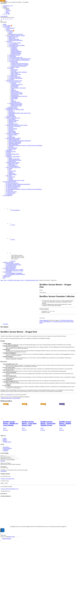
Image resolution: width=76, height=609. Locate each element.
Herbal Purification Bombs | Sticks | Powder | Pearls (19, 113)
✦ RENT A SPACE (7, 275)
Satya (12, 99)
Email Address (4, 458)
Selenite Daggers (12, 131)
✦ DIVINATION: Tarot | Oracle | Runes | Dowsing (16, 125)
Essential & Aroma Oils (13, 120)
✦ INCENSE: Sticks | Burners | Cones (14, 80)
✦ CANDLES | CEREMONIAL (12, 133)
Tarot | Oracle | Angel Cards (14, 126)
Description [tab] (5, 324)
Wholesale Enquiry (7, 441)
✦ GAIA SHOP (6, 26)
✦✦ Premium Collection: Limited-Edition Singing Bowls (18, 184)
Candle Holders (11, 137)
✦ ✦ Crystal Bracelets (13, 46)
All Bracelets (14, 47)
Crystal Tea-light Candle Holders (15, 40)
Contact (4, 438)
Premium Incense (14, 95)
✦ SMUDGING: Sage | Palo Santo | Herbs (15, 109)
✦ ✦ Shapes (11, 68)
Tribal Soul (13, 100)
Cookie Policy (6, 449)
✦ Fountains (8, 152)
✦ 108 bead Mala (12, 56)
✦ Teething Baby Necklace (14, 54)
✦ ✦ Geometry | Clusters (13, 67)
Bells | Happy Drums (12, 147)
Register (7, 9)
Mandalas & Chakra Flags (14, 158)
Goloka (12, 89)
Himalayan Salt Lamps (13, 36)
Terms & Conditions (7, 448)
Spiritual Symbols (12, 161)
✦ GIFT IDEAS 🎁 (10, 30)
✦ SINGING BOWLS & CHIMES (13, 138)
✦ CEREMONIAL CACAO (12, 108)
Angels (9, 157)
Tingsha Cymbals (12, 149)
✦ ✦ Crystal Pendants (13, 44)
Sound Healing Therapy (11, 265)
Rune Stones (11, 129)
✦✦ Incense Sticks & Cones (14, 81)
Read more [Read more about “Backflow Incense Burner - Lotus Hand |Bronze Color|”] (24, 430)
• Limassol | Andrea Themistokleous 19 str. (10, 488)
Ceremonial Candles (12, 134)
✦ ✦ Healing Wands (12, 75)
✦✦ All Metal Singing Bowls (12, 182)
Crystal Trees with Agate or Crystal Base (19, 64)
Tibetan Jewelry (11, 164)
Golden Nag (13, 90)
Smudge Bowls (11, 115)
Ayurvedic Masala (15, 85)
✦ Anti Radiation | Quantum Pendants (16, 45)
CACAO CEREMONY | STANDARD (14, 273)
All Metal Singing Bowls (13, 139)
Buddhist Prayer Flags (13, 163)
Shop (5, 280)
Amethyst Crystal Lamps (13, 39)
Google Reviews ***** (8, 5)
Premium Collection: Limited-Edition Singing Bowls (19, 140)
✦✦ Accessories (9, 190)
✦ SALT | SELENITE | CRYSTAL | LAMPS (15, 35)
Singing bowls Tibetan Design (14, 141)
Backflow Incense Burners (16, 104)
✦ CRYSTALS (9, 41)
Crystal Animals (14, 69)
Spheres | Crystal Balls (16, 74)
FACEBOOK (9, 394)
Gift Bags (10, 178)
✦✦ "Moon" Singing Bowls (12, 188)
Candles (10, 135)
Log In (7, 11)
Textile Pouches (11, 176)
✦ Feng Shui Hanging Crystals (12, 154)
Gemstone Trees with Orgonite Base (18, 66)
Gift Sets (10, 33)
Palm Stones (13, 70)
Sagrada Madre (14, 98)
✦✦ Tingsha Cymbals (10, 193)
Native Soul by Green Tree (16, 92)
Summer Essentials (12, 174)
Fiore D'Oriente (14, 86)
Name (2, 455)
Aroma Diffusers (12, 119)
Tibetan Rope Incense (15, 102)
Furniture (10, 172)
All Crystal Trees (14, 62)
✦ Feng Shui (8, 155)
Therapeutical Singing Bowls (14, 143)
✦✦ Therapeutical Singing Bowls (13, 186)
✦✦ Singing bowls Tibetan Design (13, 185)
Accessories (10, 146)
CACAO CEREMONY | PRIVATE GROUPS (15, 274)
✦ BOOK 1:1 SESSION (8, 262)
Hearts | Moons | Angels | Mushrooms (19, 72)
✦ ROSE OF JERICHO (11, 116)
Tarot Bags (10, 127)
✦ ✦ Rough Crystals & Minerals (15, 78)
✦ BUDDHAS (9, 150)
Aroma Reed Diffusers (13, 123)
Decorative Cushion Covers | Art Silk (16, 180)
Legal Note (5, 450)
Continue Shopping (43, 320)
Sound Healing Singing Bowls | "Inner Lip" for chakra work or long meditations (25, 145)
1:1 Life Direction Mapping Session (13, 264)
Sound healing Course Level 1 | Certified (14, 269)
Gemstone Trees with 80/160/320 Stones (19, 63)
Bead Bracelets (14, 48)
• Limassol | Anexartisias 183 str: (8, 478)
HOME (4, 24)
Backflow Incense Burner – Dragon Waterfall (10, 398)
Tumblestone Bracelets (16, 52)
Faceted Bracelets (15, 50)
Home (2, 280)
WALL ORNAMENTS (13, 166)
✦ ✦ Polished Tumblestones (14, 76)
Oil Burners (10, 122)
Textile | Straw (9, 175)
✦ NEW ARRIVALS (10, 28)
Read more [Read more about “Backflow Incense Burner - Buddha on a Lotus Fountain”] (5, 430)
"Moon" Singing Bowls (13, 144)
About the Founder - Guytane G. (13, 263)
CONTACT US (6, 276)
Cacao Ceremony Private (11, 267)
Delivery (5, 6)
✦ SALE (8, 29)
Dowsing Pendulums (12, 128)
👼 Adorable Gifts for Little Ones (15, 34)
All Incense (13, 83)
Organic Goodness (15, 91)
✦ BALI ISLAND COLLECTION (13, 167)
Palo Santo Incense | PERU (17, 93)
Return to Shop (11, 536)
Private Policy (6, 447)
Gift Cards (10, 31)
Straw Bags (10, 179)
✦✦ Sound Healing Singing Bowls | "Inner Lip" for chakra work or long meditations (24, 189)
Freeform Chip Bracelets (16, 51)
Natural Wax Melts (12, 121)
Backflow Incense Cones (16, 105)
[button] (4, 3)
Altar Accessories (12, 132)
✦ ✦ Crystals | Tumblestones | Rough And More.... (19, 60)
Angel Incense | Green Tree (17, 84)
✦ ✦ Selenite (11, 79)
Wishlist (7, 12)
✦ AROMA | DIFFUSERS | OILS (13, 118)
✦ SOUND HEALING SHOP (9, 181)
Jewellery (10, 168)
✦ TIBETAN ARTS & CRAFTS (13, 162)
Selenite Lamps (11, 37)
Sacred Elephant (14, 97)
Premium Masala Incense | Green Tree (19, 96)
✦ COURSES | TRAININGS (9, 268)
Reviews (5, 440)
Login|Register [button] (6, 8)
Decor (9, 169)
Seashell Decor (11, 173)
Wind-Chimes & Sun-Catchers (14, 160)
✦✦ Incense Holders (12, 107)
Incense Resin (11, 114)
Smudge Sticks (11, 111)
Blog (4, 278)
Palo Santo (10, 110)
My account (8, 10)
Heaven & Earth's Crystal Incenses (18, 87)
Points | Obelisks (14, 73)
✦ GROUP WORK (7, 271)
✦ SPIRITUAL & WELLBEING (13, 156)
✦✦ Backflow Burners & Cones (15, 103)
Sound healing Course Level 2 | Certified (14, 270)
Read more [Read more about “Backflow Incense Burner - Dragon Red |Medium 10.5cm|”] (43, 430)
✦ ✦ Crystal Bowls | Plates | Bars (15, 57)
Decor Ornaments (12, 170)
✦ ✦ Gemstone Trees (13, 61)
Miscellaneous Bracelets (16, 53)
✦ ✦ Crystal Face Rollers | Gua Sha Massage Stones (19, 58)
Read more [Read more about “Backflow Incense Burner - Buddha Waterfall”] (61, 430)
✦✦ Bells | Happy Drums (11, 191)
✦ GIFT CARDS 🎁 (7, 25)
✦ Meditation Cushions (11, 151)
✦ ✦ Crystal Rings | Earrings (14, 42)
